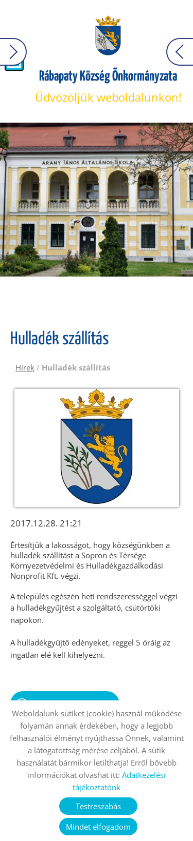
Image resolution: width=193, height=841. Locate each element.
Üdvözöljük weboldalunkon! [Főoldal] (108, 87)
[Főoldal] (108, 35)
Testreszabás (98, 806)
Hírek (24, 367)
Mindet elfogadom (98, 827)
